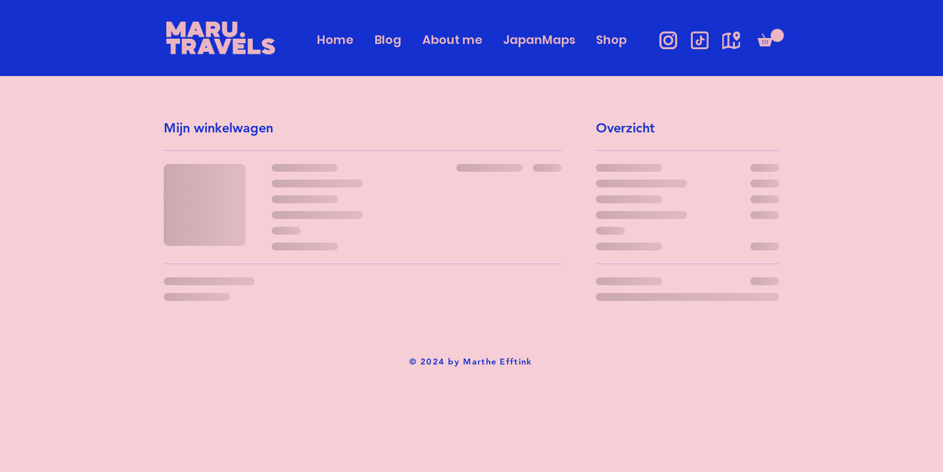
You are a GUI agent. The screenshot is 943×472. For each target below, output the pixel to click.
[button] (771, 38)
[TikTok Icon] (700, 40)
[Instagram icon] (668, 40)
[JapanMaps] (731, 40)
